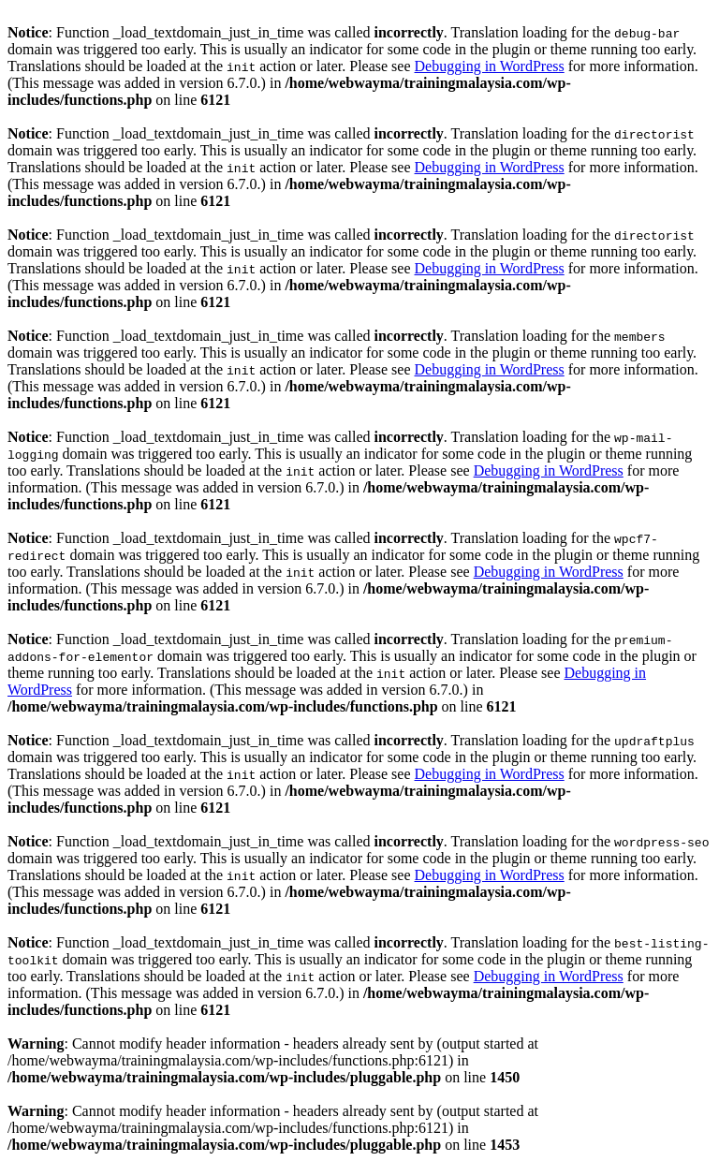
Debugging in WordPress (490, 66)
